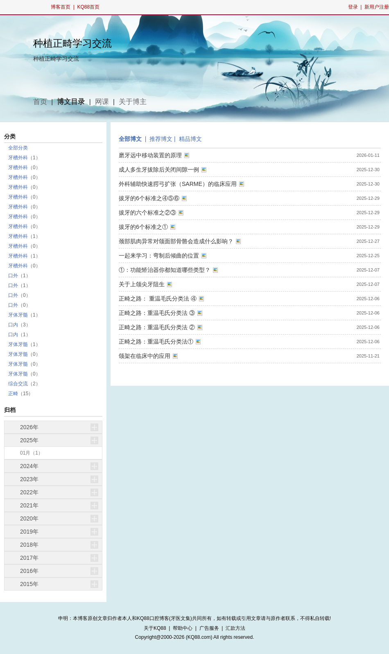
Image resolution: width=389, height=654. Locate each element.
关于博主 (133, 102)
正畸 (13, 393)
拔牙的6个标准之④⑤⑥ (149, 198)
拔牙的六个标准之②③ (147, 212)
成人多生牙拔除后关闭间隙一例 (159, 169)
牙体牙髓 (18, 315)
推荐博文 (160, 139)
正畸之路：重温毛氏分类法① (156, 341)
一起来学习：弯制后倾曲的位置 (159, 255)
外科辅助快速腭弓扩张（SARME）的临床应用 (178, 184)
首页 (40, 102)
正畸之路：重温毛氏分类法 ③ (157, 313)
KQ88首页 (88, 7)
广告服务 (209, 628)
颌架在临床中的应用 (144, 356)
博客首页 (60, 7)
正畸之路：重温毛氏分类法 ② (157, 327)
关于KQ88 (155, 628)
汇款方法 (235, 628)
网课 (102, 102)
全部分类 (18, 148)
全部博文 (130, 139)
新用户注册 (376, 7)
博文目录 (71, 102)
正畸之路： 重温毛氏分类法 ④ (158, 298)
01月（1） (31, 453)
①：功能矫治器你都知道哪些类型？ (164, 270)
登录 (353, 7)
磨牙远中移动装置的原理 (150, 155)
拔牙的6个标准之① (143, 227)
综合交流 (18, 384)
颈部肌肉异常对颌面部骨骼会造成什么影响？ (176, 241)
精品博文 (190, 139)
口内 (13, 325)
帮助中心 (182, 628)
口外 (13, 275)
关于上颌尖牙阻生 (142, 284)
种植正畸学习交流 (72, 43)
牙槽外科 (18, 158)
